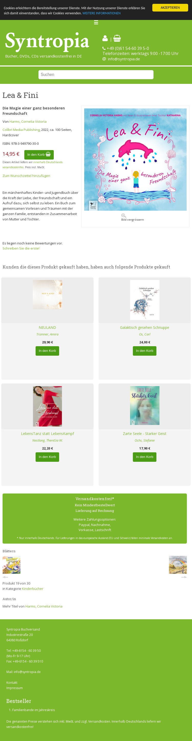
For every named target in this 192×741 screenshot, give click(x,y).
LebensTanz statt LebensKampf (47, 433)
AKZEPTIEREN (170, 7)
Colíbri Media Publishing (21, 129)
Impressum (14, 688)
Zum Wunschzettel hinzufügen (26, 175)
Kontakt (11, 682)
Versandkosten (99, 721)
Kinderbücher (32, 588)
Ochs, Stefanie (145, 440)
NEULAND (47, 327)
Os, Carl (144, 334)
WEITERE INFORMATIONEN (101, 13)
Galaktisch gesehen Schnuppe (144, 327)
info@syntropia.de (124, 58)
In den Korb (39, 154)
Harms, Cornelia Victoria (28, 121)
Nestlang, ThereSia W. (47, 440)
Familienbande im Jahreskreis (33, 710)
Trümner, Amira (47, 334)
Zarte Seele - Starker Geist (144, 433)
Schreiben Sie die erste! (21, 248)
